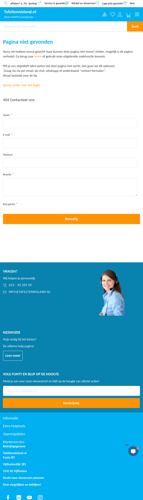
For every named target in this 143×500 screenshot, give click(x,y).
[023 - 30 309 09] (44, 285)
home (38, 56)
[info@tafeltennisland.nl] (44, 292)
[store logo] (20, 12)
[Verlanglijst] (112, 14)
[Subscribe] (71, 403)
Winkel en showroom (83, 3)
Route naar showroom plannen (23, 478)
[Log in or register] (119, 14)
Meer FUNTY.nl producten (20, 17)
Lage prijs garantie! (113, 3)
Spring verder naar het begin (21, 85)
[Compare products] (104, 14)
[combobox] (63, 26)
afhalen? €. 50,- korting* (24, 3)
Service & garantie (54, 3)
